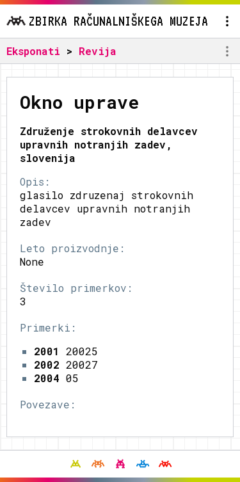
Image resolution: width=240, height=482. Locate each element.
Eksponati (33, 51)
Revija (97, 51)
